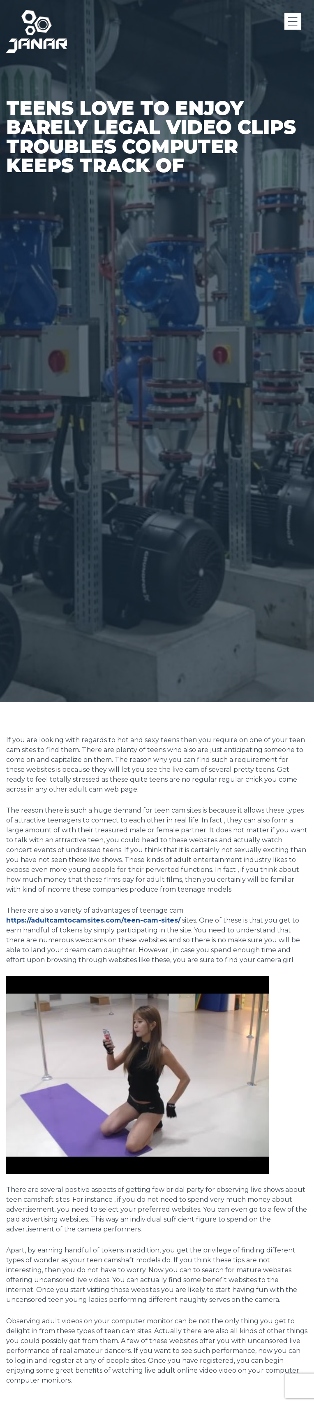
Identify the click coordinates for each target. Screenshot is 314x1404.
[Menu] (292, 21)
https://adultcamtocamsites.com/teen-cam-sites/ (93, 920)
